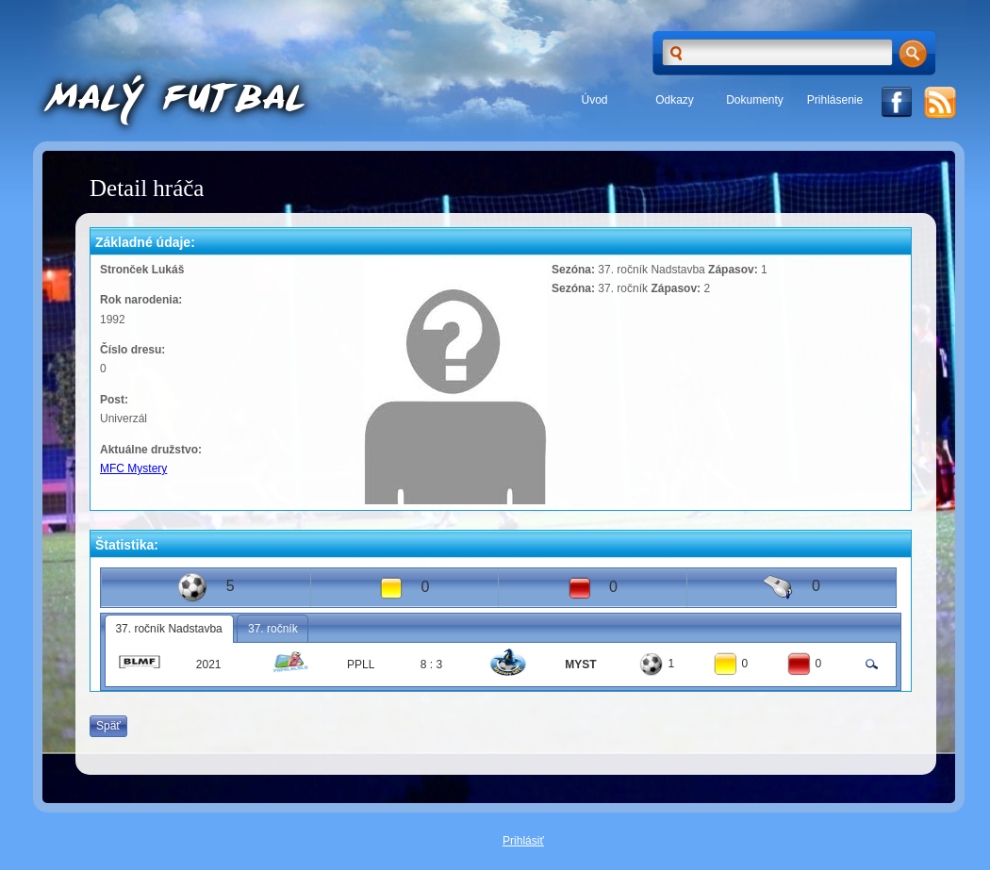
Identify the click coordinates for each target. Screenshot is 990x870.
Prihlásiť (523, 840)
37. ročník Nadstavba (168, 628)
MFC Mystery (133, 468)
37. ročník (273, 628)
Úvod (594, 100)
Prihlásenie (835, 100)
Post (112, 399)
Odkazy (674, 100)
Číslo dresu (130, 349)
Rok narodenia (139, 299)
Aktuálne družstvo (149, 449)
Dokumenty (755, 100)
